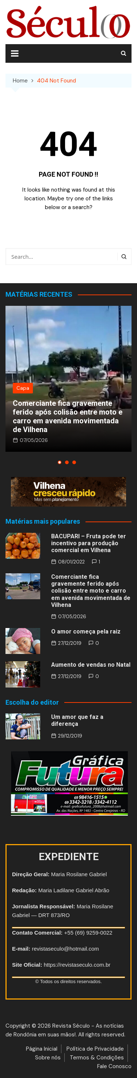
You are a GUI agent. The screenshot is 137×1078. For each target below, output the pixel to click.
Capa (22, 388)
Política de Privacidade (95, 1048)
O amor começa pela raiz (86, 631)
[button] (59, 462)
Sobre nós (48, 1057)
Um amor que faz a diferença (77, 720)
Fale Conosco (114, 1066)
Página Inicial (41, 1048)
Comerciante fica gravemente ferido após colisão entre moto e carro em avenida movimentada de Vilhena (67, 416)
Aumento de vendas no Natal (90, 664)
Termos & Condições (97, 1057)
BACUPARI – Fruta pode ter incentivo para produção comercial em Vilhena (88, 543)
